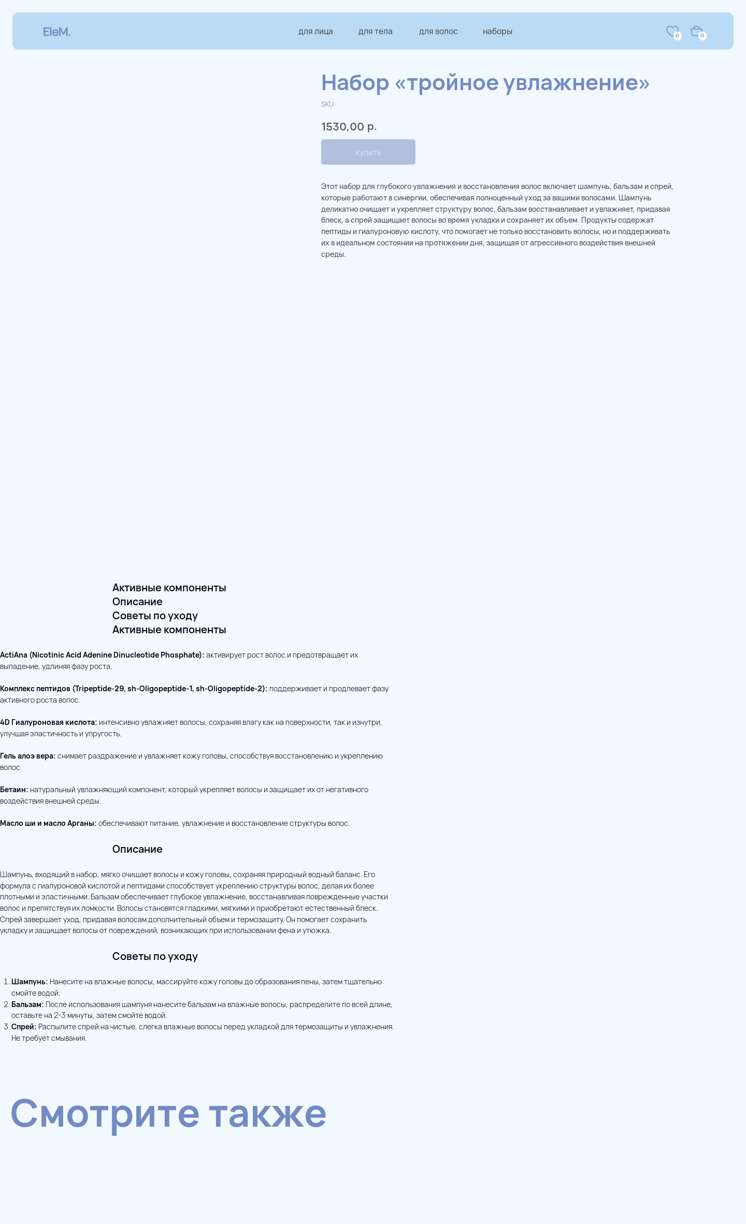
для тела (375, 31)
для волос (438, 31)
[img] (672, 31)
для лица (315, 31)
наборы (497, 31)
